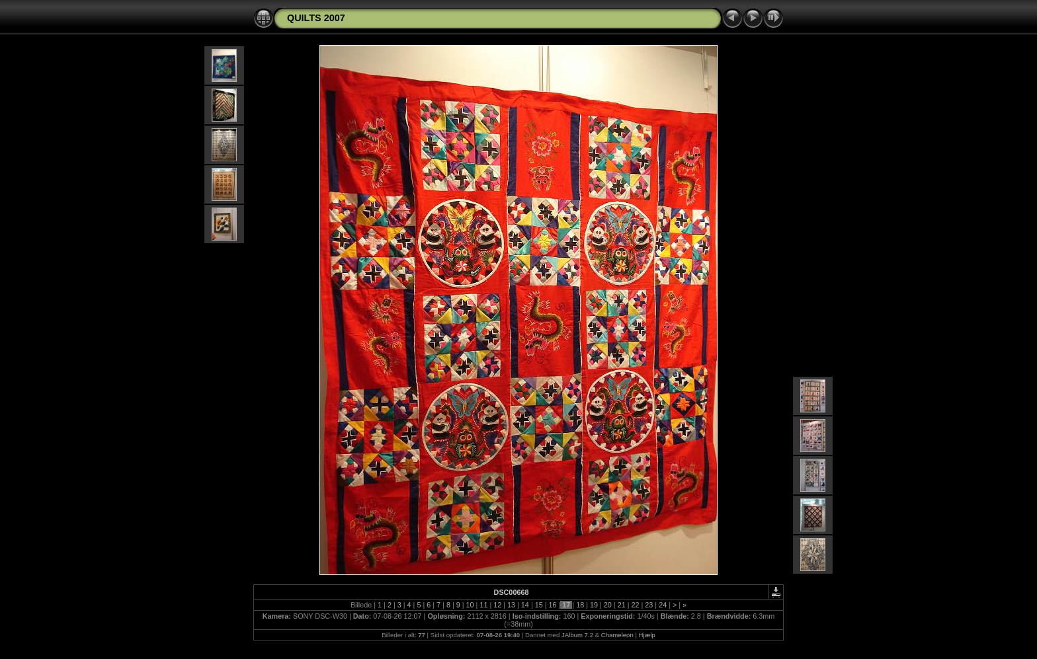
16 (553, 605)
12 (497, 605)
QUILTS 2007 (316, 18)
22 (635, 605)
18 (580, 605)
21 (622, 605)
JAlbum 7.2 (577, 635)
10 (470, 605)
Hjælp (647, 635)
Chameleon (617, 635)
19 (594, 605)
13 (511, 605)
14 (525, 605)
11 (483, 605)
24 (663, 605)
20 (608, 605)
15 (539, 605)
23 (649, 605)
